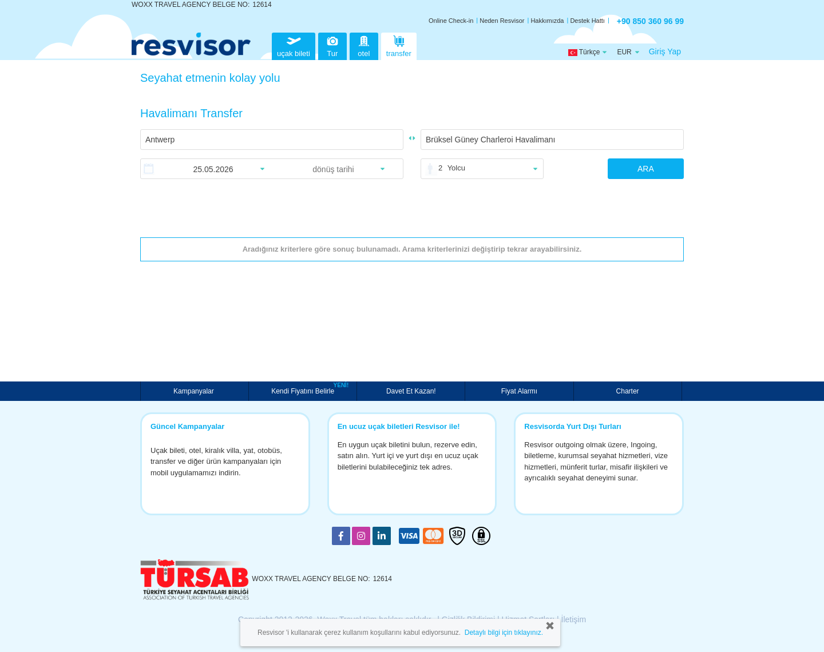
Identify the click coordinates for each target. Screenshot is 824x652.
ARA (645, 168)
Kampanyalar (194, 391)
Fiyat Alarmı (519, 391)
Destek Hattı (587, 20)
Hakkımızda (547, 20)
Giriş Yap (665, 51)
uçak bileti (293, 45)
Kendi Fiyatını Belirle (304, 390)
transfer (398, 45)
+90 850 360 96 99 (650, 21)
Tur (332, 45)
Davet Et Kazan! (411, 391)
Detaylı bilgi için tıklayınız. (504, 633)
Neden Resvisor (502, 20)
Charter (627, 391)
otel (364, 45)
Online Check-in (451, 20)
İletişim (574, 619)
